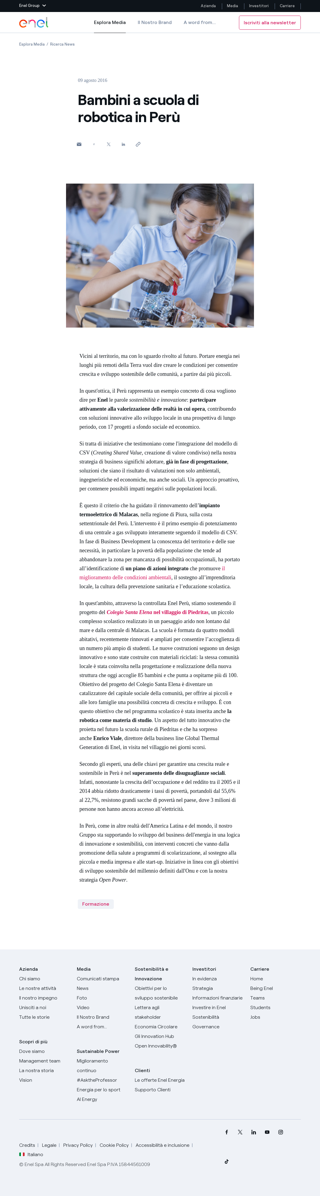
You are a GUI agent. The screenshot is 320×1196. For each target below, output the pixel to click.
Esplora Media (110, 26)
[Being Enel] (275, 988)
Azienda (208, 6)
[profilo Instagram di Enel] (281, 1132)
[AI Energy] (102, 1099)
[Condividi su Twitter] (108, 144)
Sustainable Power (98, 1051)
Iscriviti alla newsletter (270, 22)
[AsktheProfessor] (102, 1080)
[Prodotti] (44, 988)
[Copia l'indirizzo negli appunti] (138, 144)
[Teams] (275, 998)
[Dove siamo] (44, 1051)
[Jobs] (275, 1017)
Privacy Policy (78, 1145)
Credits (27, 1145)
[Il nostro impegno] (44, 998)
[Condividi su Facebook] (94, 144)
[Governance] (217, 1027)
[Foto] (102, 998)
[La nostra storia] (44, 1070)
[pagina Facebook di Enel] (227, 1132)
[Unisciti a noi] (44, 1007)
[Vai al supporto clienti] (160, 1090)
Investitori (259, 6)
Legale (49, 1145)
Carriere (288, 6)
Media (232, 6)
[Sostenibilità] (217, 1017)
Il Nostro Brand (155, 22)
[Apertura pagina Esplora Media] (32, 44)
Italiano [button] (31, 1154)
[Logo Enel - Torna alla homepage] (34, 22)
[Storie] (44, 1017)
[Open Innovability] (160, 1046)
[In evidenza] (217, 979)
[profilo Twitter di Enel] (240, 1132)
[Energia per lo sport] (102, 1090)
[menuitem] (227, 1132)
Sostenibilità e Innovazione (151, 974)
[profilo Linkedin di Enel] (254, 1132)
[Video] (102, 1007)
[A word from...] (102, 1027)
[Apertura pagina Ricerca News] (62, 44)
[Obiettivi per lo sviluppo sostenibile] (160, 993)
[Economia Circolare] (160, 1027)
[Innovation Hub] (160, 1036)
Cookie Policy (114, 1145)
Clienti (142, 1070)
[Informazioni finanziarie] (217, 998)
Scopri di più (33, 1042)
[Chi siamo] (44, 979)
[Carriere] (275, 979)
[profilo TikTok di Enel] (227, 1161)
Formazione (95, 904)
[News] (102, 988)
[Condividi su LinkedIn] (123, 144)
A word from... (200, 22)
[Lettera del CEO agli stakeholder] (160, 1012)
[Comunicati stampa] (102, 979)
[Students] (275, 1007)
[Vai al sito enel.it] (160, 1080)
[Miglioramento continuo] (102, 1065)
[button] (32, 6)
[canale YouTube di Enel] (267, 1132)
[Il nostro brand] (102, 1017)
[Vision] (44, 1080)
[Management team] (44, 1061)
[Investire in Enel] (217, 1007)
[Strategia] (217, 988)
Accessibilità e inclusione (162, 1145)
